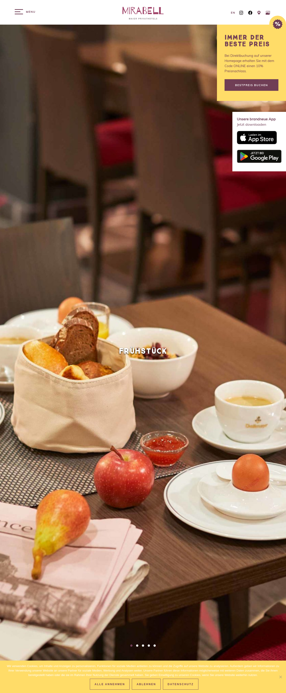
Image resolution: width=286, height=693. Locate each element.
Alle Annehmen (110, 684)
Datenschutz (181, 684)
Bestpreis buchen (251, 85)
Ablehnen (146, 684)
